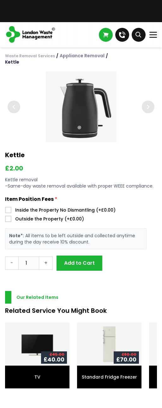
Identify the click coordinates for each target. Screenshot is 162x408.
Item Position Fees (31, 199)
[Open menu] (153, 35)
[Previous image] (14, 107)
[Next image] (148, 107)
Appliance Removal (82, 56)
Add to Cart (79, 263)
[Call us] (122, 35)
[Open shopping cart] (106, 35)
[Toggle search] (139, 35)
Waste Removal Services (30, 56)
